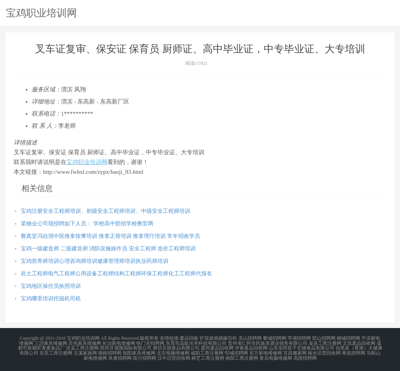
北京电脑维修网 (173, 352)
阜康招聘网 (120, 357)
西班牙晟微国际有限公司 (126, 347)
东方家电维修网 (265, 352)
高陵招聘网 (305, 357)
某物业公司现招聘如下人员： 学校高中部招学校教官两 (87, 224)
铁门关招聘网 (150, 343)
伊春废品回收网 (251, 347)
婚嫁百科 (227, 338)
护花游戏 (209, 338)
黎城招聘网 (274, 338)
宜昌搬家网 (295, 352)
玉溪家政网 (85, 352)
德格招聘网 (109, 352)
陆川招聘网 (144, 357)
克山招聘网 (250, 338)
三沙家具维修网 (50, 343)
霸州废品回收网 (217, 347)
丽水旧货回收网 (324, 352)
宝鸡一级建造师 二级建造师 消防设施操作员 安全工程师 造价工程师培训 (108, 248)
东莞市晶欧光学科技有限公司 (196, 343)
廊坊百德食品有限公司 (176, 347)
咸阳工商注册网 (207, 352)
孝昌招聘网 (353, 352)
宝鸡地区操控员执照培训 (51, 286)
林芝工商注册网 (207, 357)
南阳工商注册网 (241, 357)
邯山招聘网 (324, 338)
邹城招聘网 (236, 352)
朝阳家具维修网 (139, 352)
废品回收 (189, 338)
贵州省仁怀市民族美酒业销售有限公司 (267, 343)
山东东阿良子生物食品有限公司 (301, 347)
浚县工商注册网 (325, 343)
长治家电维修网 (118, 343)
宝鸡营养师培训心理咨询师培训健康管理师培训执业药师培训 (94, 261)
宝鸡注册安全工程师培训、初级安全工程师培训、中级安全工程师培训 (105, 211)
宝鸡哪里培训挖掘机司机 (51, 298)
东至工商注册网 (55, 352)
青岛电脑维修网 (275, 357)
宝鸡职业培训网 (41, 13)
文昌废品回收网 (359, 343)
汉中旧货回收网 (173, 357)
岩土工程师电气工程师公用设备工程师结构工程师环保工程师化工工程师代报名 (116, 273)
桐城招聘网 (348, 338)
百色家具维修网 (84, 343)
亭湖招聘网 (299, 338)
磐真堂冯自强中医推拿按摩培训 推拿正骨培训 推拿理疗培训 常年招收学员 (110, 236)
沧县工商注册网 (82, 347)
